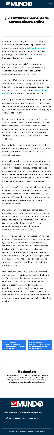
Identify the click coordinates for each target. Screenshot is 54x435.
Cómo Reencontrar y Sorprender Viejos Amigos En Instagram (14, 346)
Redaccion (27, 371)
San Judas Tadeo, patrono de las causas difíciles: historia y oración (39, 346)
